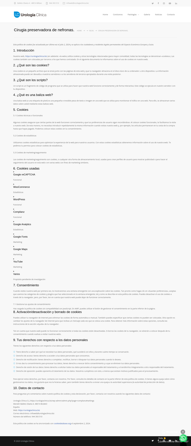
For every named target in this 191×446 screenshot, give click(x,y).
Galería (147, 14)
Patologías (132, 14)
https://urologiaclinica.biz (36, 56)
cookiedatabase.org (62, 423)
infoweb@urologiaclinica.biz (77, 3)
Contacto (171, 14)
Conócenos (118, 14)
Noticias (158, 14)
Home (105, 14)
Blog (91, 31)
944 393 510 (54, 3)
